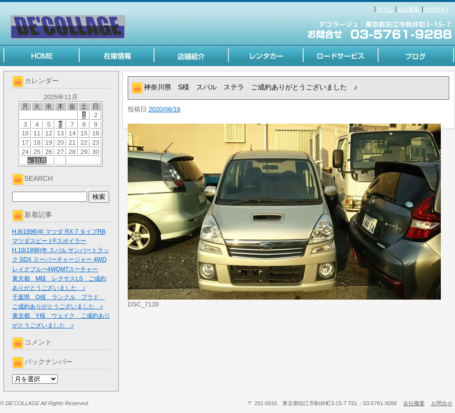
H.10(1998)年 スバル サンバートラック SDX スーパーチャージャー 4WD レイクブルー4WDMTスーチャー (61, 259)
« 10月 (36, 160)
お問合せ (435, 9)
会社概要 (408, 9)
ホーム (385, 9)
